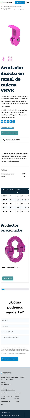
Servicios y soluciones (6, 396)
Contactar (20, 3)
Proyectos (3, 398)
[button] (3, 289)
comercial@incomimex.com (8, 390)
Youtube (16, 401)
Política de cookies (16, 415)
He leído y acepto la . (14, 353)
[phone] (15, 332)
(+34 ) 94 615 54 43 (6, 384)
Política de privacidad (6, 415)
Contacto (16, 396)
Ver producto (8, 278)
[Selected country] (2, 332)
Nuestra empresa (5, 401)
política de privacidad (20, 353)
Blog (2, 404)
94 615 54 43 (16, 140)
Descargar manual (7, 127)
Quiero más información (9, 133)
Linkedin (16, 398)
